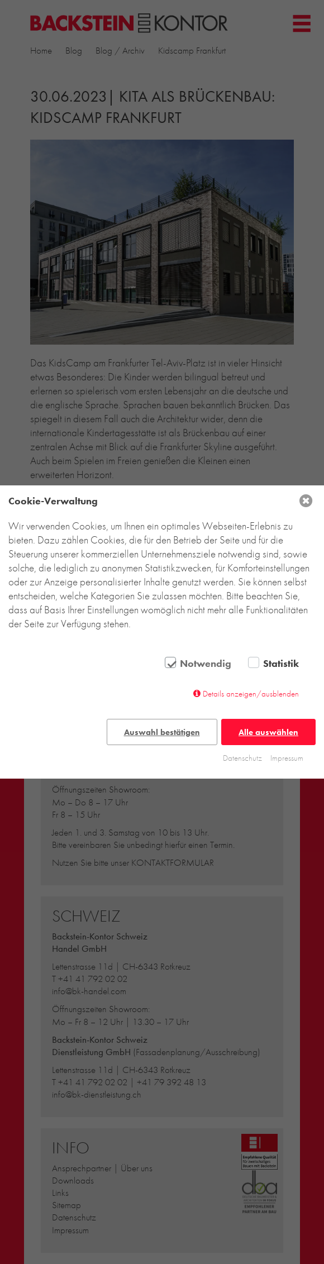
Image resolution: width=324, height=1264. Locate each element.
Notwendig (205, 664)
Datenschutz (242, 758)
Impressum (286, 758)
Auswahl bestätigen (162, 732)
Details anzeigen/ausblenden (251, 693)
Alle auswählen (268, 732)
